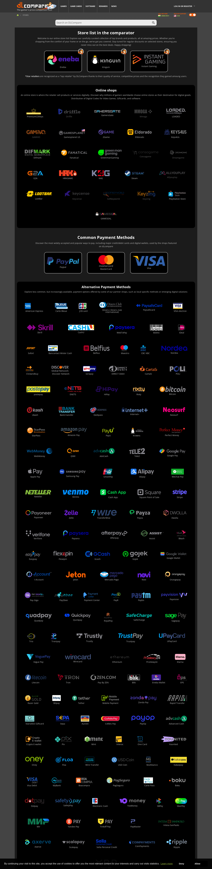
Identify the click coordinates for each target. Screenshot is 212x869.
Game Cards (76, 6)
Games (64, 6)
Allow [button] (197, 864)
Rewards (103, 6)
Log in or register (183, 6)
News (114, 6)
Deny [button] (181, 864)
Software (90, 6)
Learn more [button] (167, 863)
